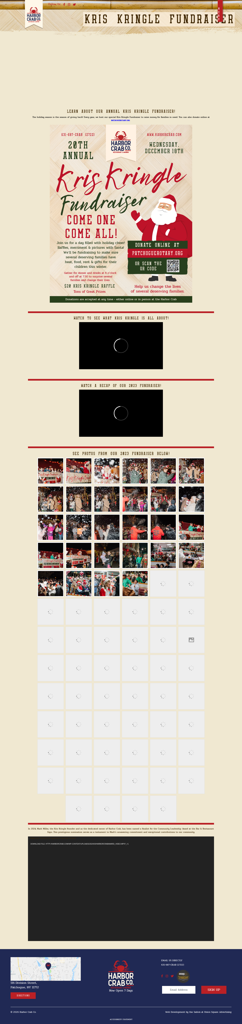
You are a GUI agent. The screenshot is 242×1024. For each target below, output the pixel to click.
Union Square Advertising (217, 1012)
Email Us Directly (171, 960)
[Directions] (23, 995)
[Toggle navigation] (220, 11)
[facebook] (64, 5)
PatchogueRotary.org (120, 120)
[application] (121, 888)
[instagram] (69, 5)
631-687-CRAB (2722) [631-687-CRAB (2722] (172, 965)
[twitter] (74, 5)
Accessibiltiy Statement (121, 1019)
